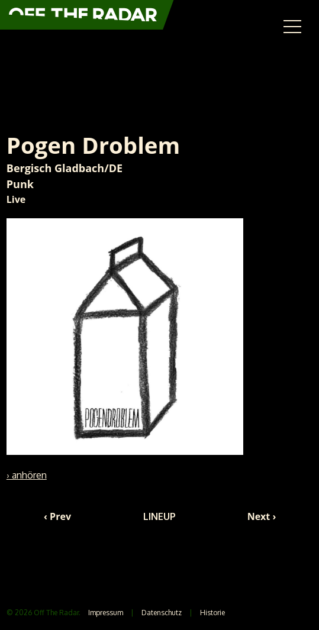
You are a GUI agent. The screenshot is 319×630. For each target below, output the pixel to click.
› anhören (27, 475)
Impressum (105, 612)
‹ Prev (57, 516)
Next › (261, 516)
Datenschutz (161, 612)
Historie (212, 612)
